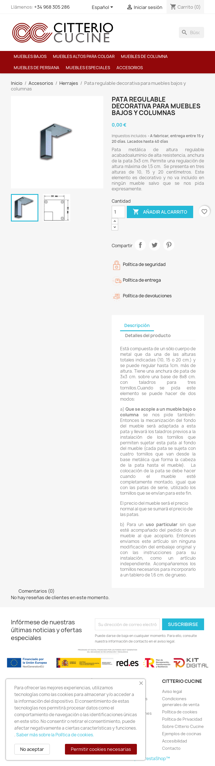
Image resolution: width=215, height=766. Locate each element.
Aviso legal (172, 691)
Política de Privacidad (182, 719)
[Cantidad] (118, 212)
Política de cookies (179, 711)
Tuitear (154, 245)
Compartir (140, 245)
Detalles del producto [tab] (148, 335)
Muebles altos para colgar (83, 56)
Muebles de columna (144, 56)
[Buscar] (191, 32)
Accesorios (129, 68)
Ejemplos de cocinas (181, 733)
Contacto (171, 748)
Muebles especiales (88, 68)
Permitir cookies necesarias (101, 749)
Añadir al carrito (160, 212)
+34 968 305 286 (52, 7)
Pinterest (168, 245)
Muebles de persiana (36, 68)
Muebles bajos (30, 56)
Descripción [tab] (137, 325)
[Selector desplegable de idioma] (103, 7)
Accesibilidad (174, 741)
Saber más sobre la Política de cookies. (55, 735)
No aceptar (32, 749)
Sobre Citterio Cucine (183, 726)
